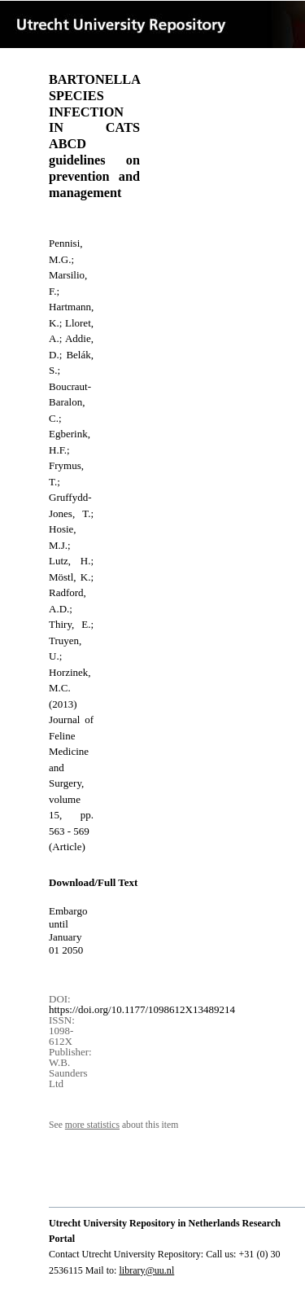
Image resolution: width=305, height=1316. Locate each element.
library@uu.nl (146, 1270)
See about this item (113, 1125)
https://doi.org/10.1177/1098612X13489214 (142, 1009)
